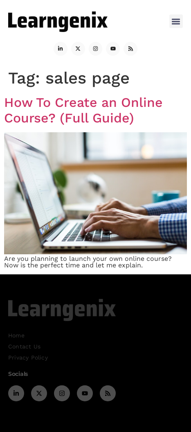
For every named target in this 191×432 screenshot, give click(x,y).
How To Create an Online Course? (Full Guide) (83, 110)
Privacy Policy (28, 357)
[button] (176, 19)
